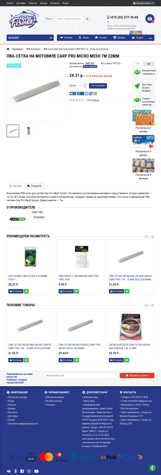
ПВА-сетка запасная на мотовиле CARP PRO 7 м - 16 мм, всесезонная (130, 277)
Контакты (54, 3)
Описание (16, 186)
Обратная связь (90, 397)
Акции (66, 3)
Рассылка (49, 404)
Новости (33, 3)
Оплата (10, 3)
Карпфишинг (17, 49)
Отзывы (101, 37)
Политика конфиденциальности (22, 423)
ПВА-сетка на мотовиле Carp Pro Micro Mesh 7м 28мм (80, 346)
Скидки (137, 37)
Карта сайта (88, 401)
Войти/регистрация (54, 397)
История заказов (53, 401)
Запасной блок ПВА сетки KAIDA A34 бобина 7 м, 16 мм (129, 346)
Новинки (66, 37)
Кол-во (72, 85)
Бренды (43, 3)
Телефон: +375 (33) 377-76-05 (134, 397)
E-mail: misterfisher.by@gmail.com (136, 401)
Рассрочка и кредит (17, 397)
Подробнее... (40, 217)
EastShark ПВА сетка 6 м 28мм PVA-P (27, 277)
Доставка (21, 3)
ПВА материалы (33, 49)
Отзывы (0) (34, 186)
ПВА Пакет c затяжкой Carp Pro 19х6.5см (79, 277)
